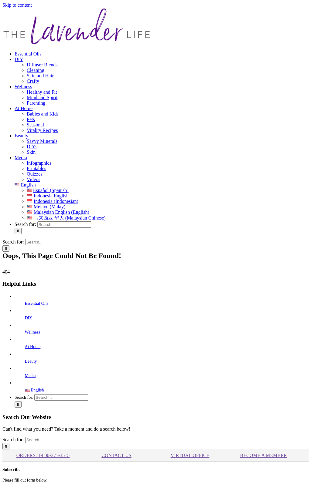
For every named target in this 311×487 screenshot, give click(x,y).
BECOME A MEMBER (263, 455)
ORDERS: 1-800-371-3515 (43, 455)
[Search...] (64, 224)
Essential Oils (36, 303)
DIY (28, 318)
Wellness (32, 332)
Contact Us (116, 455)
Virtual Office (190, 455)
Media (30, 375)
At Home (33, 346)
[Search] (18, 231)
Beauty (31, 361)
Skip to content (17, 5)
